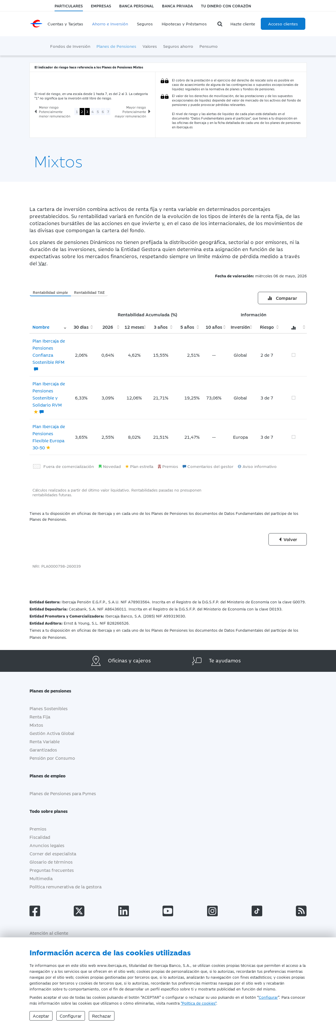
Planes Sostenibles (48, 708)
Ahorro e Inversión (110, 24)
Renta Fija (39, 716)
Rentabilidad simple (50, 292)
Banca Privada (177, 5)
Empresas (101, 5)
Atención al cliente (48, 933)
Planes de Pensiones (116, 46)
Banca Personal (136, 5)
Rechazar (101, 1016)
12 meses (134, 327)
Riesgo (267, 327)
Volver (287, 539)
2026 (107, 327)
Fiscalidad (39, 837)
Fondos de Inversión (70, 46)
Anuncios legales (46, 845)
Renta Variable (44, 741)
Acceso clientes (283, 24)
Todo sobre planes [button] (52, 811)
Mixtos (36, 725)
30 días (80, 327)
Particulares (69, 5)
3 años (161, 327)
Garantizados (43, 749)
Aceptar (41, 1016)
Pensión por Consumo (52, 758)
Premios (37, 829)
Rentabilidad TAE (89, 292)
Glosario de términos (51, 862)
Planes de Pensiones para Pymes (62, 793)
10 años (214, 327)
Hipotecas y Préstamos (184, 24)
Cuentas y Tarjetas (65, 24)
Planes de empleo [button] (51, 775)
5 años (187, 327)
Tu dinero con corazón (226, 5)
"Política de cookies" (198, 1003)
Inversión (240, 327)
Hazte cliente (242, 24)
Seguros (145, 24)
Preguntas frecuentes (51, 870)
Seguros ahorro (178, 46)
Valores (149, 46)
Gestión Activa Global (51, 733)
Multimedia (41, 878)
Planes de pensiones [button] (54, 690)
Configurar (268, 997)
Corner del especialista (52, 853)
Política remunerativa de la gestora (65, 886)
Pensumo (208, 46)
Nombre (40, 327)
